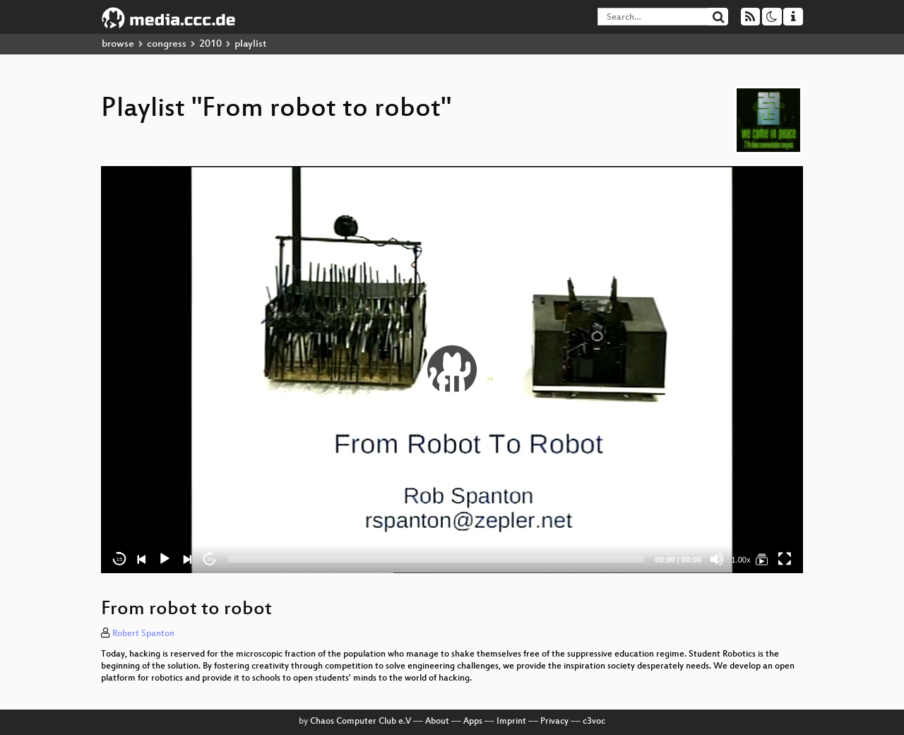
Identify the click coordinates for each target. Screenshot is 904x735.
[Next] (187, 559)
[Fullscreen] (785, 559)
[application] (452, 369)
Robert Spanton (143, 634)
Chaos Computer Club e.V (360, 722)
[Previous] (142, 559)
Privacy (554, 722)
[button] (452, 369)
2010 (210, 44)
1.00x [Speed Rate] (741, 559)
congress (166, 44)
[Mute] (717, 559)
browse (118, 44)
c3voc (594, 722)
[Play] (164, 559)
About (437, 722)
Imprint (511, 722)
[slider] (436, 559)
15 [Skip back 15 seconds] (120, 559)
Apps (472, 722)
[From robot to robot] (762, 559)
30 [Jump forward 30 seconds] (210, 559)
